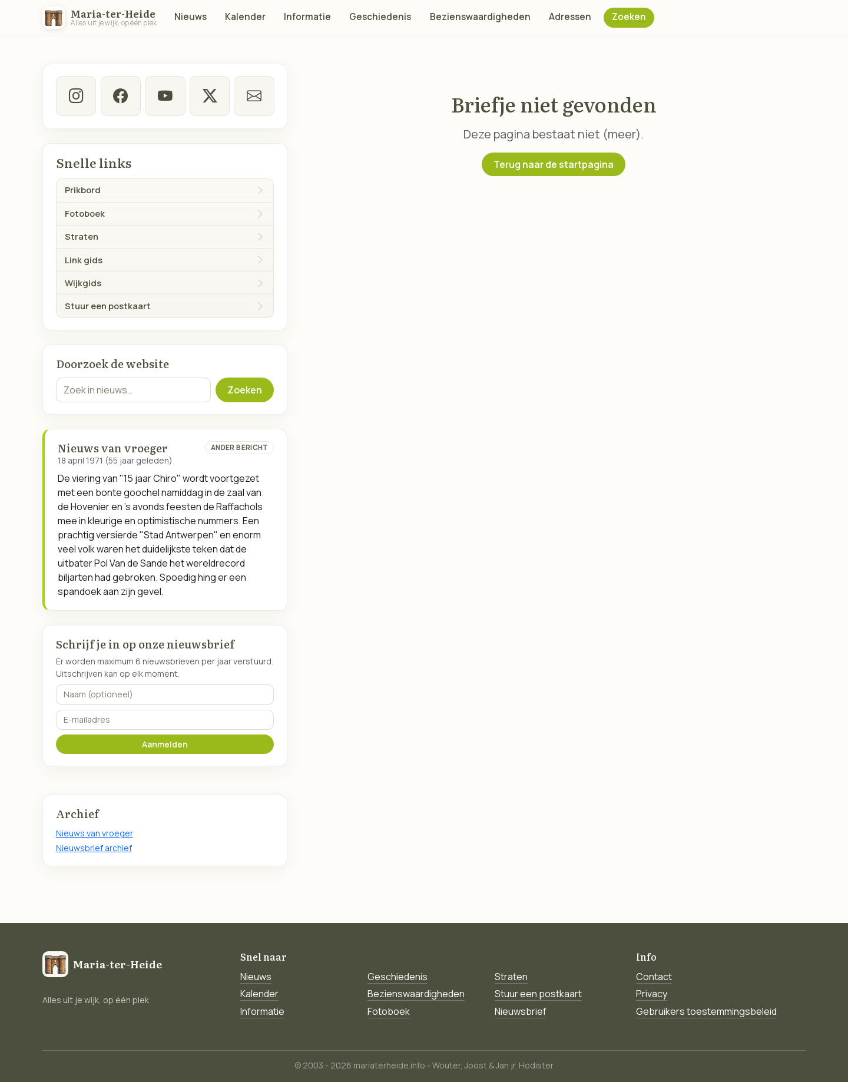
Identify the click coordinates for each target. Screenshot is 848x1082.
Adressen (570, 17)
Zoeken (629, 17)
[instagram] (76, 96)
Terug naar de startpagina (553, 164)
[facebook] (120, 96)
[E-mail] (254, 96)
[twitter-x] (209, 96)
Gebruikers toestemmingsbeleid (706, 1011)
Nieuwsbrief (520, 1011)
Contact (654, 976)
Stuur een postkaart (538, 993)
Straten (511, 976)
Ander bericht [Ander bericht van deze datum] (240, 447)
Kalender (245, 17)
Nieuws (190, 17)
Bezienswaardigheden (480, 17)
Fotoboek (388, 1011)
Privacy (651, 993)
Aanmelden (165, 744)
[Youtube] (165, 96)
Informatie (307, 17)
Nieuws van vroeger (94, 833)
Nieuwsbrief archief (94, 847)
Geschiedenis (380, 17)
